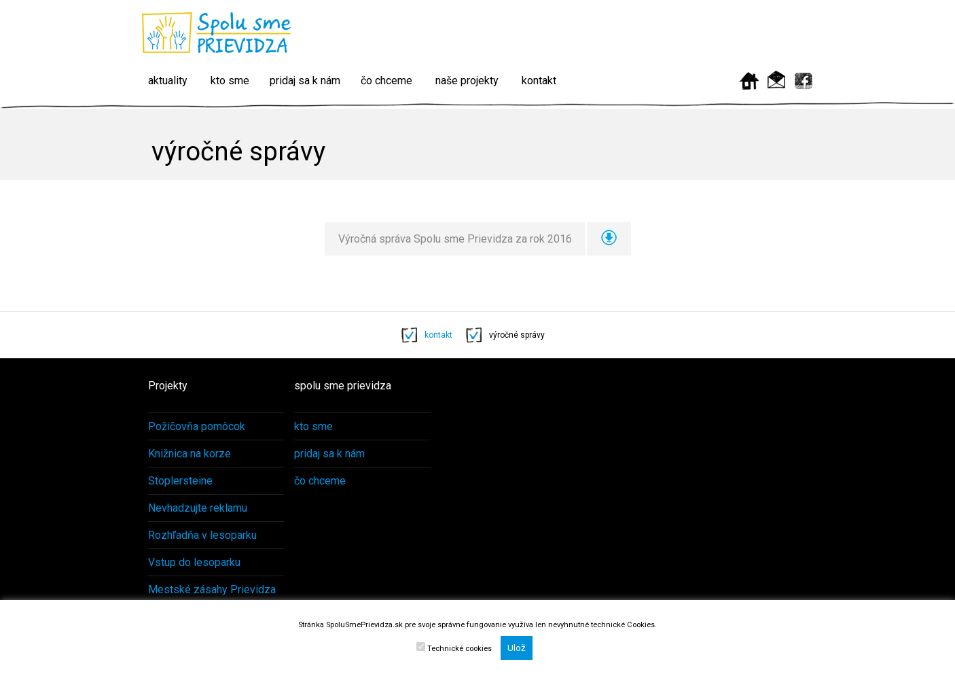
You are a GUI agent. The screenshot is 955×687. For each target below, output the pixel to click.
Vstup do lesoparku (194, 562)
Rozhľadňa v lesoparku (202, 535)
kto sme (230, 80)
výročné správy (517, 335)
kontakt (539, 80)
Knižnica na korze (189, 453)
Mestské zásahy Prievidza (212, 589)
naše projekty (467, 80)
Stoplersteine (180, 480)
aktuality (167, 80)
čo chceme (386, 80)
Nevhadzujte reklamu (197, 507)
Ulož (516, 648)
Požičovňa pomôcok (196, 426)
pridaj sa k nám (305, 80)
